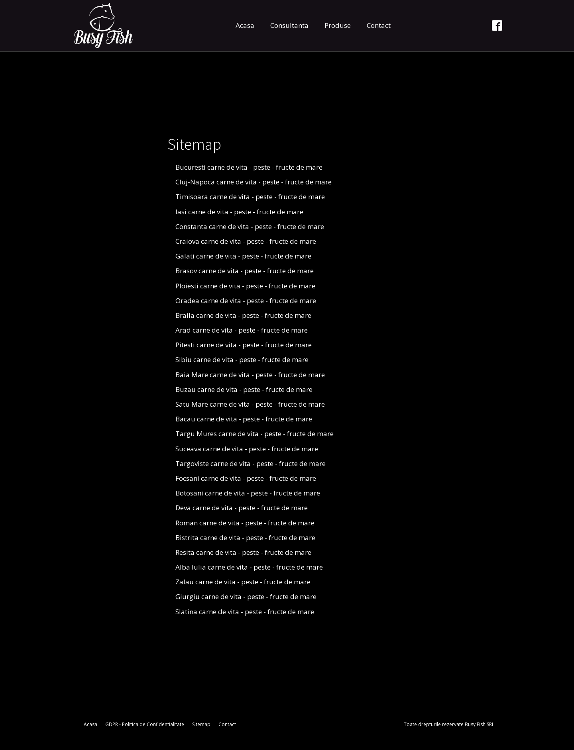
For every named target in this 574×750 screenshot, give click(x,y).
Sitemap (201, 724)
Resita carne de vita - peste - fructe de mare (243, 552)
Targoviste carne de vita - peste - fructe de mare (250, 463)
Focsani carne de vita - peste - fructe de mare (245, 478)
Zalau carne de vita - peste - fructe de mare (243, 581)
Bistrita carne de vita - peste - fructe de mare (245, 537)
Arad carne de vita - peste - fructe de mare (241, 330)
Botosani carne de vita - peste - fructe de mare (247, 492)
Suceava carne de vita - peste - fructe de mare (246, 448)
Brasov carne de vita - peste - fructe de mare (244, 270)
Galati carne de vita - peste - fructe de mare (243, 255)
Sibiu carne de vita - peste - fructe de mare (242, 359)
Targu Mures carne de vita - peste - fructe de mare (254, 433)
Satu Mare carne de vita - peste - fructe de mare (250, 404)
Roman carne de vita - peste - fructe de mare (245, 522)
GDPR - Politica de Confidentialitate (144, 724)
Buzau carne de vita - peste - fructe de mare (244, 389)
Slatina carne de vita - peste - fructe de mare (244, 611)
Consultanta (289, 25)
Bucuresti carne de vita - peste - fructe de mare (248, 167)
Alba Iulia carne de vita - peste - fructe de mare (249, 567)
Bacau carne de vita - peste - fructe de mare (243, 418)
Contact (379, 25)
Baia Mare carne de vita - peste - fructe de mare (250, 374)
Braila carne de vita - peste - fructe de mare (243, 315)
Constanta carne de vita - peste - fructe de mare (249, 226)
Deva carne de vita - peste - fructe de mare (241, 507)
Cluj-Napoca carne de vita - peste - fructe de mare (253, 181)
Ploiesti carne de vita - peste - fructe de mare (245, 285)
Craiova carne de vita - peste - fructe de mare (245, 241)
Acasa (245, 25)
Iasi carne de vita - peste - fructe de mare (239, 211)
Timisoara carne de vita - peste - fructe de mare (250, 196)
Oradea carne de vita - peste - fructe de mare (245, 300)
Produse (337, 25)
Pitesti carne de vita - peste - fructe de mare (243, 344)
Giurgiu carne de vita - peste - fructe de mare (245, 596)
